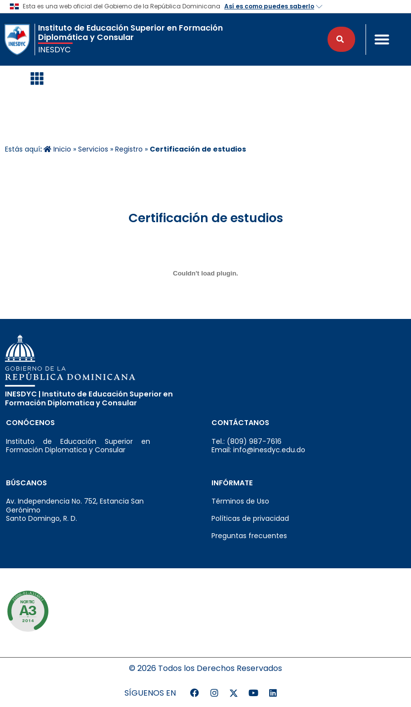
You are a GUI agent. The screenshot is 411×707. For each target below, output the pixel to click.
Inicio (57, 149)
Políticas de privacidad (250, 518)
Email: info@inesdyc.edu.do (258, 450)
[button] (382, 39)
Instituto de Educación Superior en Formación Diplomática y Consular (130, 32)
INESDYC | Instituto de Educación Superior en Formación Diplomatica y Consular (89, 398)
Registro (129, 149)
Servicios (93, 149)
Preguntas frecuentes (249, 536)
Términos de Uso (240, 501)
